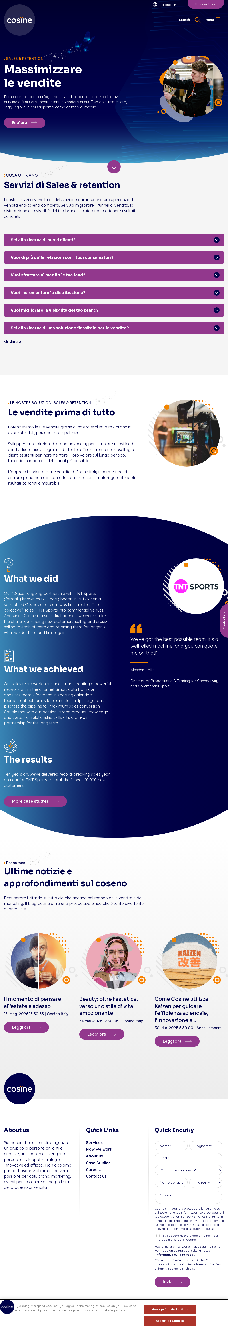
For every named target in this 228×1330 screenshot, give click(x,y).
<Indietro (12, 341)
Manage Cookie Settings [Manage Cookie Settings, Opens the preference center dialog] (170, 1309)
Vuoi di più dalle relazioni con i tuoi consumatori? (62, 257)
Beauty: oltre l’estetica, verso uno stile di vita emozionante (108, 1006)
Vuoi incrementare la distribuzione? (48, 292)
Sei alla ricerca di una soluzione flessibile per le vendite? (70, 328)
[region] (114, 1314)
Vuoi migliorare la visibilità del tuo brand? (55, 310)
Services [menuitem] (94, 1142)
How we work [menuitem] (99, 1149)
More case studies (30, 801)
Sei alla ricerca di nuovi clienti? (43, 239)
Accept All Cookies (170, 1320)
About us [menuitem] (94, 1156)
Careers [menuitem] (93, 1169)
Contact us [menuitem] (96, 1176)
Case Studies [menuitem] (98, 1162)
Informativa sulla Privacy (174, 1254)
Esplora (19, 122)
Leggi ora (21, 1027)
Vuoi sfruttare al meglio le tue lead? (48, 275)
